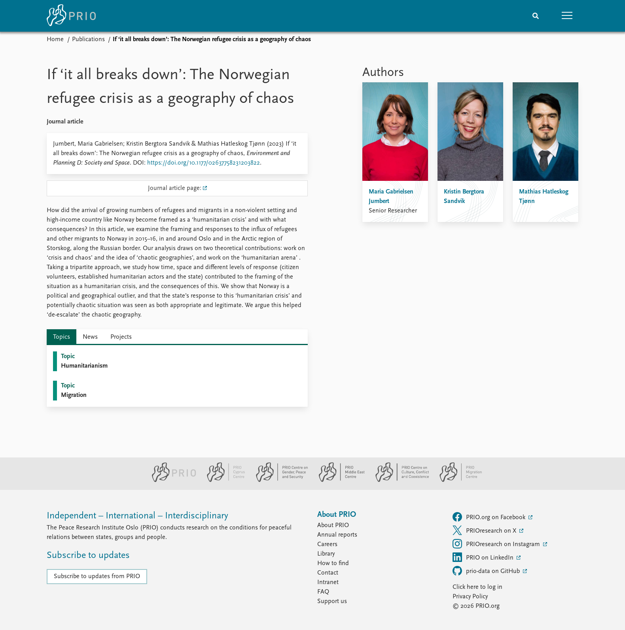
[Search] (535, 16)
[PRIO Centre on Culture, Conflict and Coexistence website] (399, 480)
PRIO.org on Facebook (490, 517)
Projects (121, 337)
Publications (88, 39)
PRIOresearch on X (485, 530)
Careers (327, 544)
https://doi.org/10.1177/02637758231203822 (203, 163)
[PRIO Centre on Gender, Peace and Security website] (278, 480)
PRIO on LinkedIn (484, 557)
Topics (61, 337)
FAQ (323, 592)
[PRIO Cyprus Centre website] (222, 480)
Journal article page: (174, 188)
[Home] (71, 15)
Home (55, 39)
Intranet (328, 582)
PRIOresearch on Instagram (497, 543)
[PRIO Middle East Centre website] (338, 480)
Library (326, 554)
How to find (333, 563)
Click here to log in (477, 587)
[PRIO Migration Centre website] (456, 480)
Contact (327, 573)
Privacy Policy (470, 597)
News (90, 337)
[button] (567, 16)
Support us (332, 601)
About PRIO (333, 525)
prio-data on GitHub (487, 570)
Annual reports (337, 535)
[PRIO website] (170, 480)
